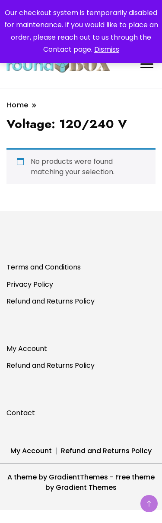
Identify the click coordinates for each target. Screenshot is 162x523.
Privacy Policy (29, 284)
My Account (26, 349)
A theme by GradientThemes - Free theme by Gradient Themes (81, 482)
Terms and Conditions (43, 267)
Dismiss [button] (106, 49)
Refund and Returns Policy (50, 301)
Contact (20, 413)
